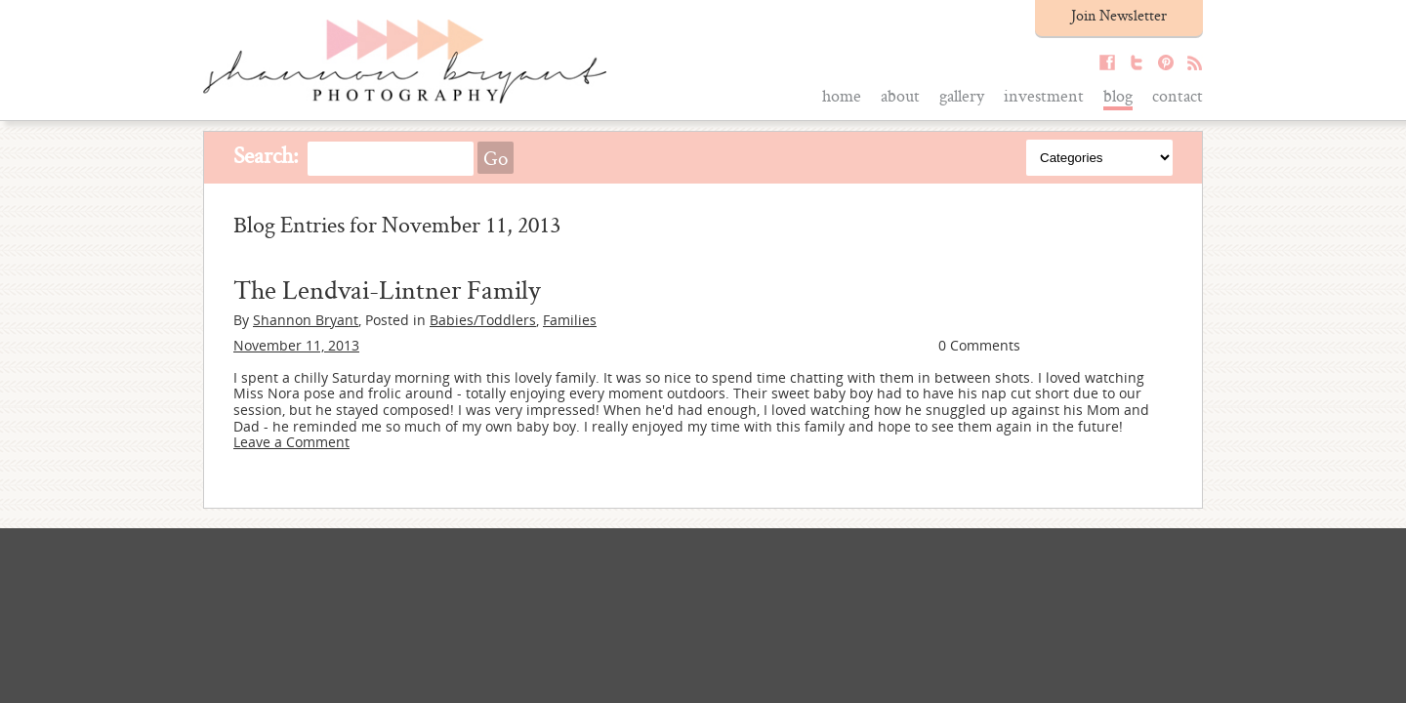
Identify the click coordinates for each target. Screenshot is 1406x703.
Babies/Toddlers (483, 319)
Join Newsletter (1119, 15)
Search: (266, 155)
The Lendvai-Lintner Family (386, 289)
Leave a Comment (291, 442)
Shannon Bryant (305, 319)
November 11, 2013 (296, 345)
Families (570, 319)
